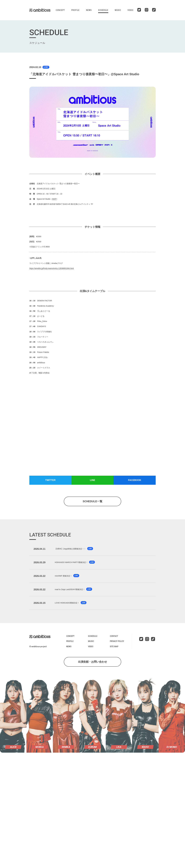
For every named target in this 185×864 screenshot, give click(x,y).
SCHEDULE (103, 10)
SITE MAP (114, 648)
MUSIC (118, 10)
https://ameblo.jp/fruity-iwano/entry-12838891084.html (51, 268)
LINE (92, 480)
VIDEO (130, 10)
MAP (54, 199)
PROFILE (75, 10)
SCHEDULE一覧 (92, 501)
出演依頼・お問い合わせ (92, 663)
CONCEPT (60, 10)
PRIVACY (117, 643)
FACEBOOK (134, 480)
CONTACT (114, 638)
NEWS (89, 10)
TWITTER (50, 480)
